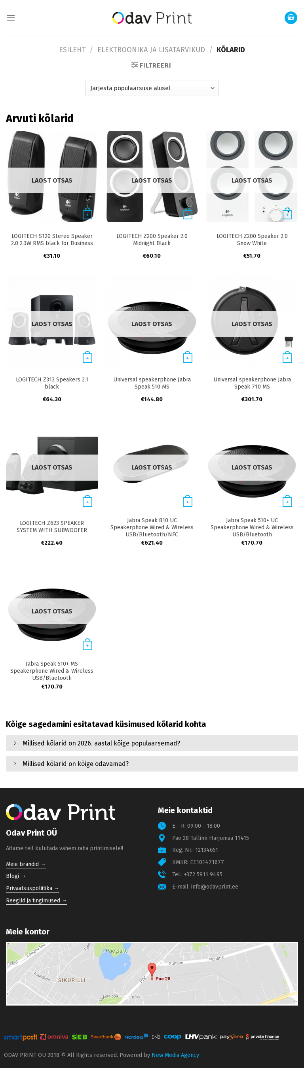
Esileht (72, 49)
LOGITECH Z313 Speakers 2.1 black (52, 383)
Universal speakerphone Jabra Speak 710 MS (252, 383)
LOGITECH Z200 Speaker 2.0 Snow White (252, 240)
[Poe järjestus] (151, 88)
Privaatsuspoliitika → (32, 888)
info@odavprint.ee (214, 886)
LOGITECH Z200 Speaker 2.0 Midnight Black (152, 240)
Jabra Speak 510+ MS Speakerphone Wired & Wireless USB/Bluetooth (51, 670)
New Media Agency (175, 1055)
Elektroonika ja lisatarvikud (151, 49)
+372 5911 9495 (203, 874)
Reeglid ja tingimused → (36, 900)
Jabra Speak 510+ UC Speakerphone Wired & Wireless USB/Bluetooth (252, 527)
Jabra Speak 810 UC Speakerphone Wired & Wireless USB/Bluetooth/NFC (152, 527)
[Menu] (10, 17)
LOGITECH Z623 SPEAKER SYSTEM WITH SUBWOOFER (52, 527)
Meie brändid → (26, 864)
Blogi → (16, 876)
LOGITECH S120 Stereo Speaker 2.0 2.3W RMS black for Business (52, 240)
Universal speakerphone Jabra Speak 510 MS (152, 383)
